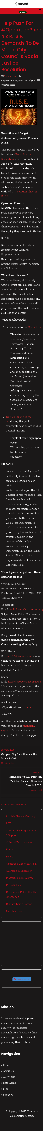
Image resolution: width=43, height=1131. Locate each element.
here (28, 707)
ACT (8, 823)
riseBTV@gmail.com (19, 656)
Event (9, 849)
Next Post (21, 779)
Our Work (9, 1076)
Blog (5, 1088)
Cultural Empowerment (19, 842)
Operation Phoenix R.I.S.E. (21, 863)
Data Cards (9, 1082)
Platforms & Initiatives (19, 877)
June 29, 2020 (10, 76)
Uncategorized (8, 84)
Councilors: (34, 327)
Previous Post (21, 755)
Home (6, 1065)
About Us (8, 1070)
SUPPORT (22, 12)
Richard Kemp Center (18, 903)
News (9, 856)
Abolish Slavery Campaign (21, 816)
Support (8, 1094)
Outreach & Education (18, 870)
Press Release (13, 885)
